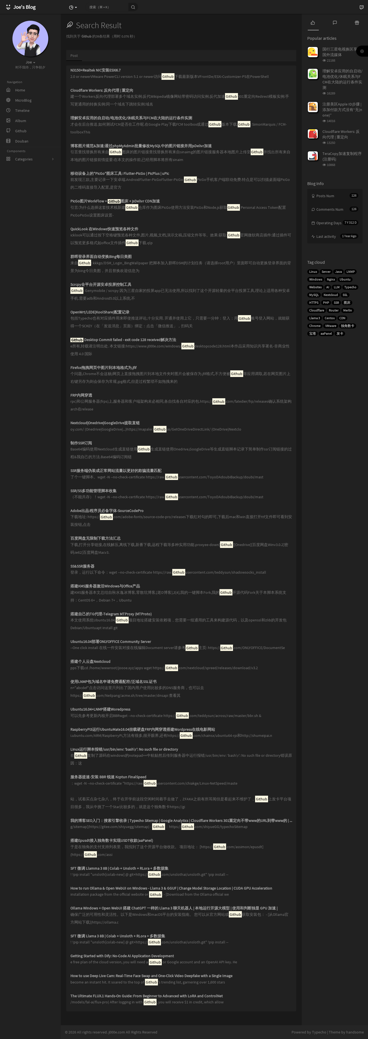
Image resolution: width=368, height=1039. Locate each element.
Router (333, 310)
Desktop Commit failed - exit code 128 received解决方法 (123, 340)
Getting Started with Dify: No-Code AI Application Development (122, 956)
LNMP (350, 272)
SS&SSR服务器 (82, 566)
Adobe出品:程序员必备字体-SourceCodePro (107, 511)
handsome (355, 1032)
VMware (330, 326)
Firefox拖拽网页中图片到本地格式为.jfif (103, 368)
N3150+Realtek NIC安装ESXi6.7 (95, 70)
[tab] (313, 22)
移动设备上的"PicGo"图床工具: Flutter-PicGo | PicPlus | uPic (119, 174)
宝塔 (312, 333)
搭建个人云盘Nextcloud (90, 662)
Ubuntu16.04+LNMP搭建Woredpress (100, 709)
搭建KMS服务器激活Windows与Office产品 (105, 586)
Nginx (331, 279)
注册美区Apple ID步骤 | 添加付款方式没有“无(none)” (342, 110)
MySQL (314, 295)
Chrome (315, 326)
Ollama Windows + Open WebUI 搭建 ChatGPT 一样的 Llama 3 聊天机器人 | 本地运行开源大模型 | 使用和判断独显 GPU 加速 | (173, 908)
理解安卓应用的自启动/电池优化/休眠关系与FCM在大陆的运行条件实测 (131, 118)
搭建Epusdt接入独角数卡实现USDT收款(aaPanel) (111, 840)
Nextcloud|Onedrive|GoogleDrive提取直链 (105, 423)
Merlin (347, 310)
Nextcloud (331, 295)
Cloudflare (316, 310)
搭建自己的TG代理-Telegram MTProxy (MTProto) (111, 614)
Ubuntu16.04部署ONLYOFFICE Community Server (110, 642)
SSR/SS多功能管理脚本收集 (93, 491)
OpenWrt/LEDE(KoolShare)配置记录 (99, 312)
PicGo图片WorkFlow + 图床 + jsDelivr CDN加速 (115, 201)
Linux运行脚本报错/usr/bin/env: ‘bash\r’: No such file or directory (124, 749)
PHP (326, 302)
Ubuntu (345, 279)
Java (338, 272)
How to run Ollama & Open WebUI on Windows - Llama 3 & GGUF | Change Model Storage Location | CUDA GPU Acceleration (171, 888)
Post (74, 55)
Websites (315, 287)
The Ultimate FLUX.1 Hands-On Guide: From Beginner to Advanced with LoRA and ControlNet (146, 996)
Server (326, 272)
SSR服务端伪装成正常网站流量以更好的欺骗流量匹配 (116, 471)
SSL (345, 295)
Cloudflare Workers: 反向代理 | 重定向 (101, 90)
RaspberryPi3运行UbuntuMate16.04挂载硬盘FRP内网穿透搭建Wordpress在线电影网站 (142, 729)
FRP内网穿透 (81, 395)
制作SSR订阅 (81, 443)
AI (327, 287)
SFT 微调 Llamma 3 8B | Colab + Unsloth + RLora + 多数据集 (119, 868)
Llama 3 (314, 318)
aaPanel (326, 333)
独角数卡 (347, 326)
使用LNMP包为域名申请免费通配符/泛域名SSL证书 (113, 682)
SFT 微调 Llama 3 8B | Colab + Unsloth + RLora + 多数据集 (117, 936)
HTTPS (313, 302)
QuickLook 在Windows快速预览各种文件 (104, 229)
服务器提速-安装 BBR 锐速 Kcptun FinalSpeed (108, 777)
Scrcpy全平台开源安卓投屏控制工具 (100, 285)
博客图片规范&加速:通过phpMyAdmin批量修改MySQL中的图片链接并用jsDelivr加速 (141, 146)
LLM (337, 287)
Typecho (350, 287)
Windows (315, 279)
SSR (336, 302)
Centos (330, 318)
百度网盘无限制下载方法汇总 (95, 538)
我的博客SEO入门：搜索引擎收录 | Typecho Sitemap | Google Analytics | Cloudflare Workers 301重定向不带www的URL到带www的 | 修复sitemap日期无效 (181, 821)
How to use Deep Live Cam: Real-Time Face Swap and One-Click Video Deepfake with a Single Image (151, 976)
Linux (313, 272)
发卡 (340, 333)
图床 (347, 302)
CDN (342, 318)
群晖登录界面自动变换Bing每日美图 (101, 257)
